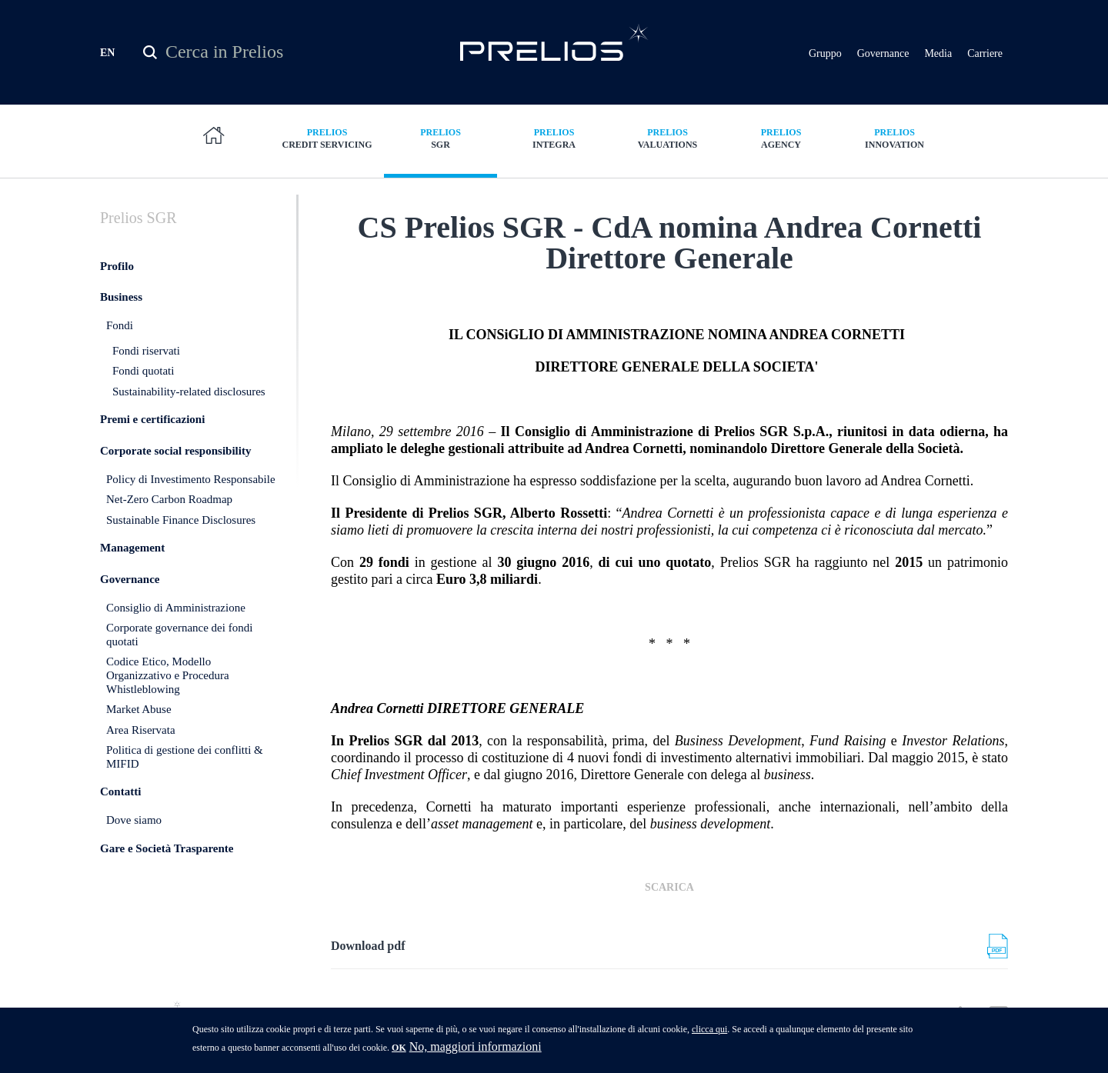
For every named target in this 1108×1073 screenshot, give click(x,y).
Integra (554, 138)
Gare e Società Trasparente (166, 874)
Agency (781, 138)
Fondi (119, 352)
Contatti (120, 818)
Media (938, 53)
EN (107, 52)
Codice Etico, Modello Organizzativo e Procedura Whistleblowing (167, 701)
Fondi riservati (146, 377)
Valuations (668, 138)
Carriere (985, 53)
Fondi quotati (143, 398)
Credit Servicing (327, 138)
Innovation (895, 138)
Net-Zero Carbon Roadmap (169, 526)
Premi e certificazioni (152, 446)
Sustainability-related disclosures (188, 418)
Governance (883, 53)
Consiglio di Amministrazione (175, 634)
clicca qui (709, 1033)
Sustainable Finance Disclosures (180, 546)
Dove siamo (134, 847)
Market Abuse (139, 736)
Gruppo (825, 53)
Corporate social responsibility (175, 478)
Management (132, 574)
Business (121, 324)
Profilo (117, 292)
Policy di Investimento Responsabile (190, 505)
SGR (441, 138)
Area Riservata (140, 756)
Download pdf (368, 972)
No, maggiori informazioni (475, 1051)
